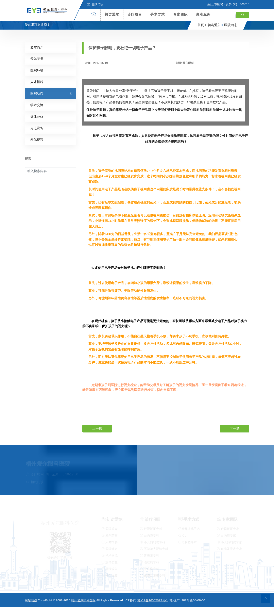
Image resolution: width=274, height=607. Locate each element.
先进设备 (36, 128)
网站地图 (31, 600)
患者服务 (203, 14)
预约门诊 (95, 4)
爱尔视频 (36, 139)
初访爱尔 (112, 14)
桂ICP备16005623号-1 (152, 600)
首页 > (202, 25)
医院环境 (36, 70)
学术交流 (36, 105)
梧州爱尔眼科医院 (83, 600)
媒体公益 (36, 116)
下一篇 (234, 428)
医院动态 (230, 25)
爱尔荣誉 (36, 59)
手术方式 (157, 14)
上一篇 (97, 428)
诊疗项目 (134, 14)
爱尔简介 (36, 47)
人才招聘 (36, 82)
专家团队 (180, 14)
